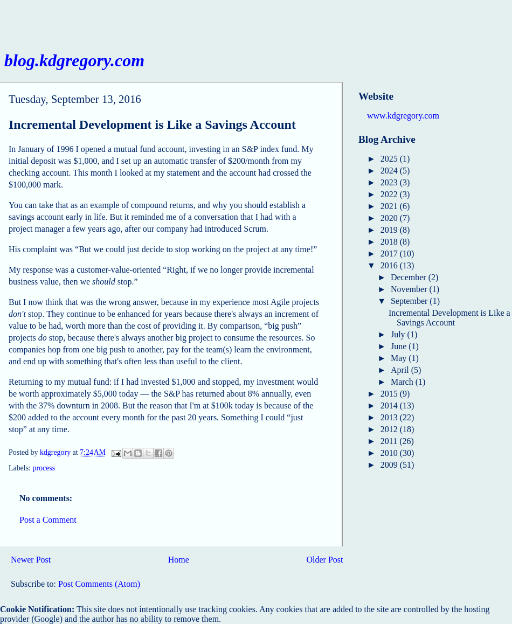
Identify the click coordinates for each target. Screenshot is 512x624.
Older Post (325, 559)
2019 (390, 229)
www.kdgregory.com (403, 115)
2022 (390, 194)
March (403, 381)
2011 (389, 441)
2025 (390, 158)
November (410, 289)
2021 (390, 206)
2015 (390, 393)
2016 (390, 265)
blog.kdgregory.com (74, 60)
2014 (390, 405)
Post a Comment (48, 519)
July (399, 334)
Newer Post (31, 559)
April (401, 370)
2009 (390, 464)
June (400, 346)
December (409, 277)
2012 (390, 429)
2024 (390, 170)
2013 (390, 417)
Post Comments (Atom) (99, 583)
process (43, 468)
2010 (390, 452)
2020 (390, 218)
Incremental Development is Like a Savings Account (449, 317)
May (400, 358)
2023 (390, 182)
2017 (390, 253)
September (410, 301)
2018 (390, 241)
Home (178, 559)
